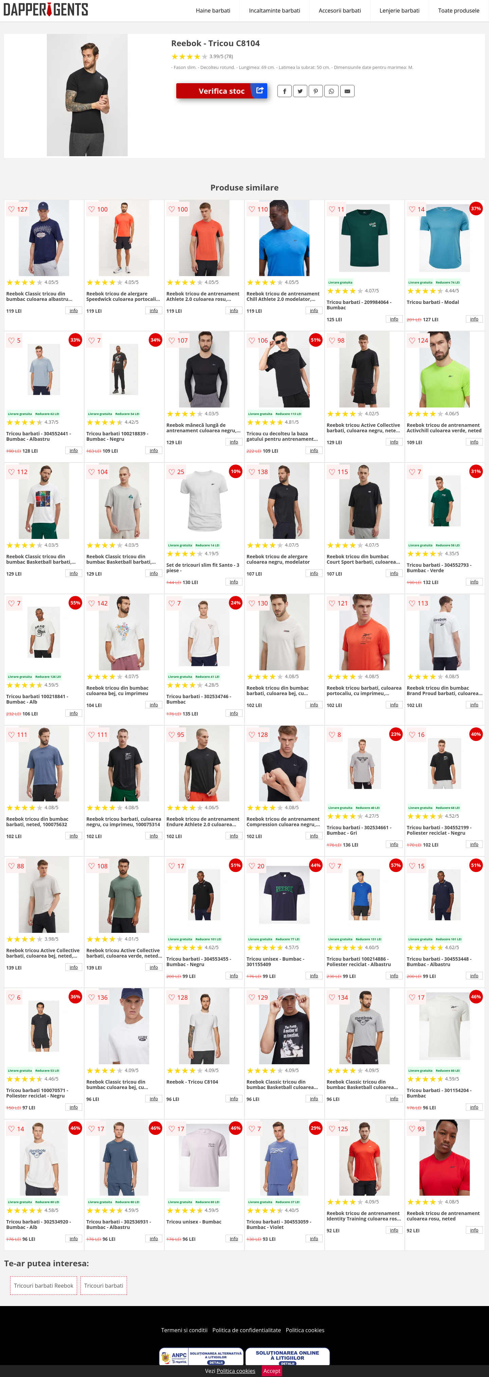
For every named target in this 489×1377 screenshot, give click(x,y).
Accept (272, 1371)
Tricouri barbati (103, 1285)
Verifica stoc (233, 90)
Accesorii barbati (340, 10)
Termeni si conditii (184, 1330)
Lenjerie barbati (400, 10)
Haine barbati (213, 10)
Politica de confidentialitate (247, 1330)
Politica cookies (305, 1330)
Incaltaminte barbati (274, 10)
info (74, 310)
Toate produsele (458, 10)
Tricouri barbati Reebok (43, 1285)
